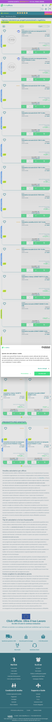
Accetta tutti (42, 373)
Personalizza (25, 373)
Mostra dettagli (42, 368)
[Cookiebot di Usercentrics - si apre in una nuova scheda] (43, 347)
